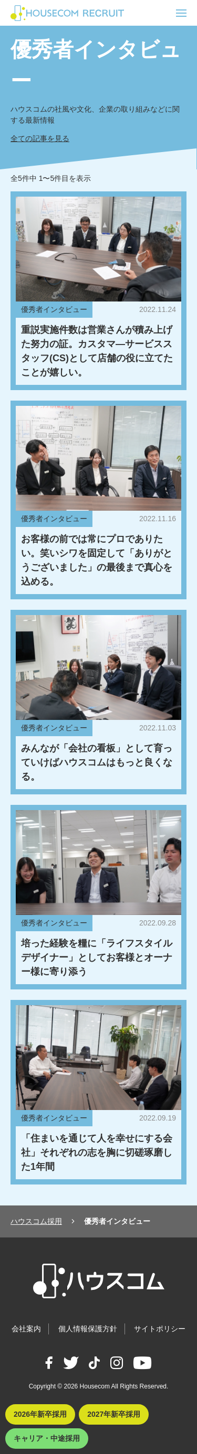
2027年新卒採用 (113, 1414)
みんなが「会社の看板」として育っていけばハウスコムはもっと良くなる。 (96, 762)
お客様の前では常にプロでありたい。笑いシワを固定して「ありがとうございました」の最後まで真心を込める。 (96, 560)
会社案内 (26, 1328)
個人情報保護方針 (87, 1328)
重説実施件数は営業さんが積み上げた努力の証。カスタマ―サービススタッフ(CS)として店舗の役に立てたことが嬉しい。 (97, 351)
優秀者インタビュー (54, 309)
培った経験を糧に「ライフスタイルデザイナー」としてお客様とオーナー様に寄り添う (96, 957)
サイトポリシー (159, 1328)
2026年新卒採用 (40, 1414)
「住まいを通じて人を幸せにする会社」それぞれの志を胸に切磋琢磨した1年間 (96, 1152)
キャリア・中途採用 (47, 1438)
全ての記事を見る (40, 138)
